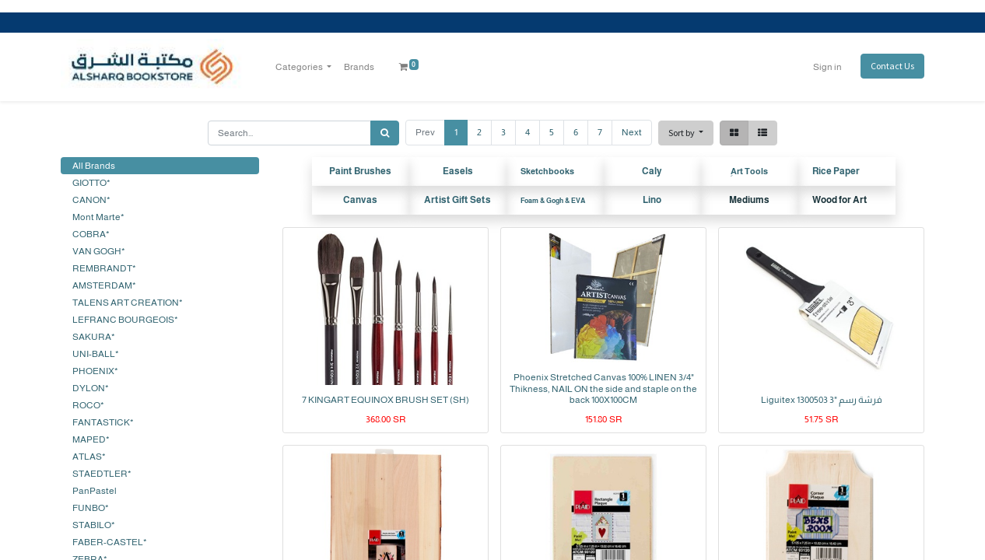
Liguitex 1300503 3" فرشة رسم (821, 399)
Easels (458, 171)
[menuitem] (359, 67)
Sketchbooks (547, 171)
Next (632, 132)
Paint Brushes (360, 171)
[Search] (384, 133)
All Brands (93, 165)
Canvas (360, 199)
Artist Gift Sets (457, 199)
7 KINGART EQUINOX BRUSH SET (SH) (385, 399)
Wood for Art (840, 199)
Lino (652, 199)
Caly (652, 171)
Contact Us (892, 66)
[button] (685, 133)
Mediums (749, 199)
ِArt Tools (749, 171)
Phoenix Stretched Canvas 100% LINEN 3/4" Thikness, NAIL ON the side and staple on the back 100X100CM (603, 388)
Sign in (827, 66)
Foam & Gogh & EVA (553, 201)
